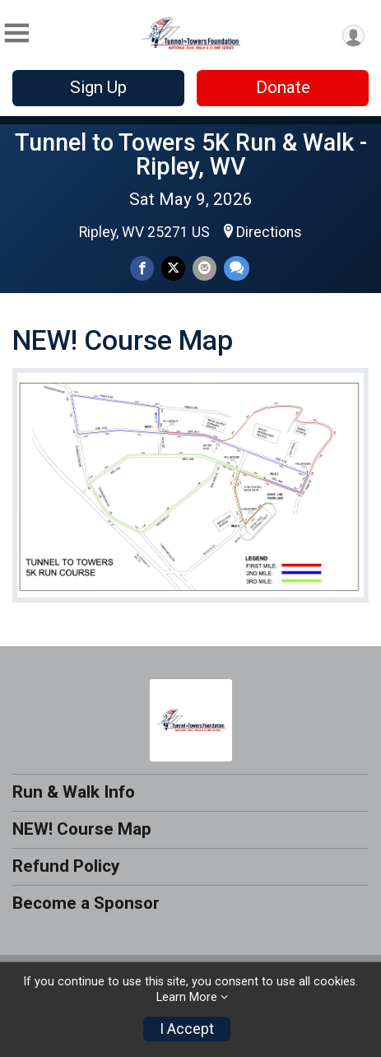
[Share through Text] (236, 268)
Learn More (186, 997)
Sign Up (98, 87)
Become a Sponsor (86, 903)
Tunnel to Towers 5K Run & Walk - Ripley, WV (191, 154)
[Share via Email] (204, 268)
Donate (283, 87)
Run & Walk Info (73, 792)
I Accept (187, 1029)
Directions (269, 232)
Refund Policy (65, 866)
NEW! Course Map (81, 829)
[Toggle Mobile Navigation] (16, 33)
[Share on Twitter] (173, 268)
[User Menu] (353, 36)
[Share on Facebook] (142, 268)
